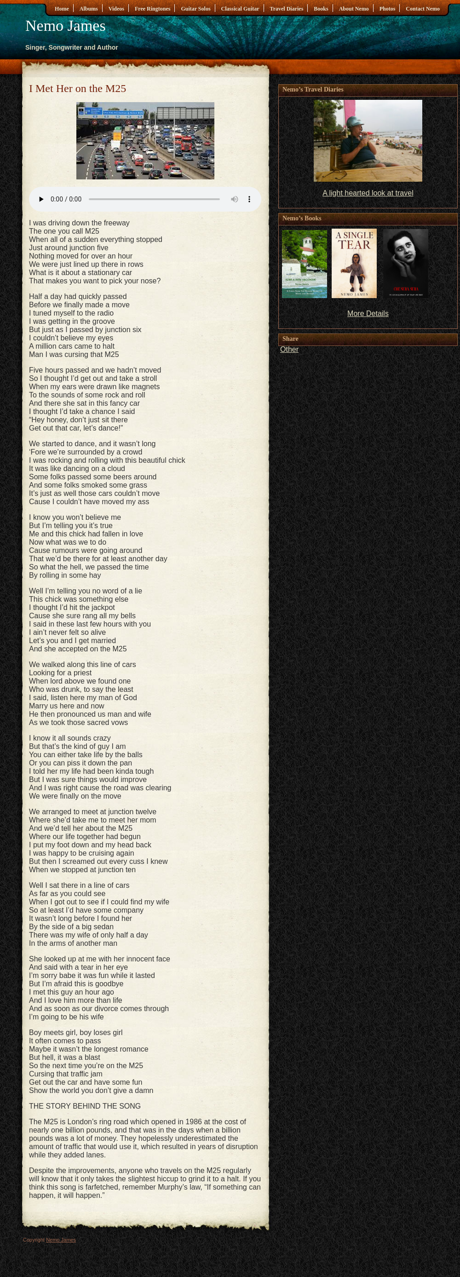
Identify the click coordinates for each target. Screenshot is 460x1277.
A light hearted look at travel (367, 193)
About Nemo (354, 9)
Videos (116, 9)
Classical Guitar (240, 9)
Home (62, 9)
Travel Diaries (287, 9)
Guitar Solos (195, 9)
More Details (368, 313)
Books (321, 9)
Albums (89, 9)
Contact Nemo (423, 9)
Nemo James (65, 25)
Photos (388, 9)
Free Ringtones (152, 9)
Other (289, 349)
